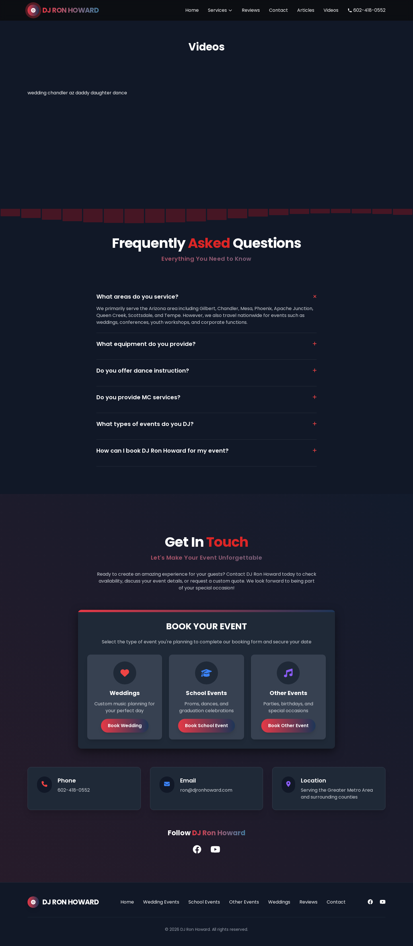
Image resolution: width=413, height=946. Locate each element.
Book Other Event (288, 725)
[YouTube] (382, 902)
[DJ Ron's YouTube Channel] (215, 849)
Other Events (244, 902)
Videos (331, 10)
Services (220, 10)
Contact (278, 10)
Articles (305, 10)
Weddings (279, 902)
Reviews (251, 10)
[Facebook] (370, 902)
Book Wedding (125, 725)
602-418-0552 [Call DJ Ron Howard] (366, 10)
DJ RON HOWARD (70, 10)
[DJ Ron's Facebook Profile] (197, 849)
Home (192, 10)
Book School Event (206, 725)
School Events (204, 902)
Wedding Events (161, 902)
